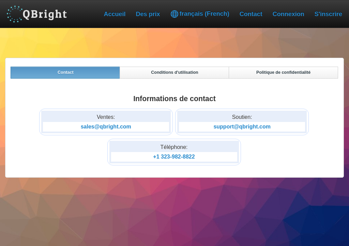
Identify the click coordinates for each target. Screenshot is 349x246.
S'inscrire (328, 14)
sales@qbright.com (106, 126)
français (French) (199, 14)
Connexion (288, 14)
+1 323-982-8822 (174, 157)
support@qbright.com (242, 126)
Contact (251, 14)
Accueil (115, 14)
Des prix (148, 14)
